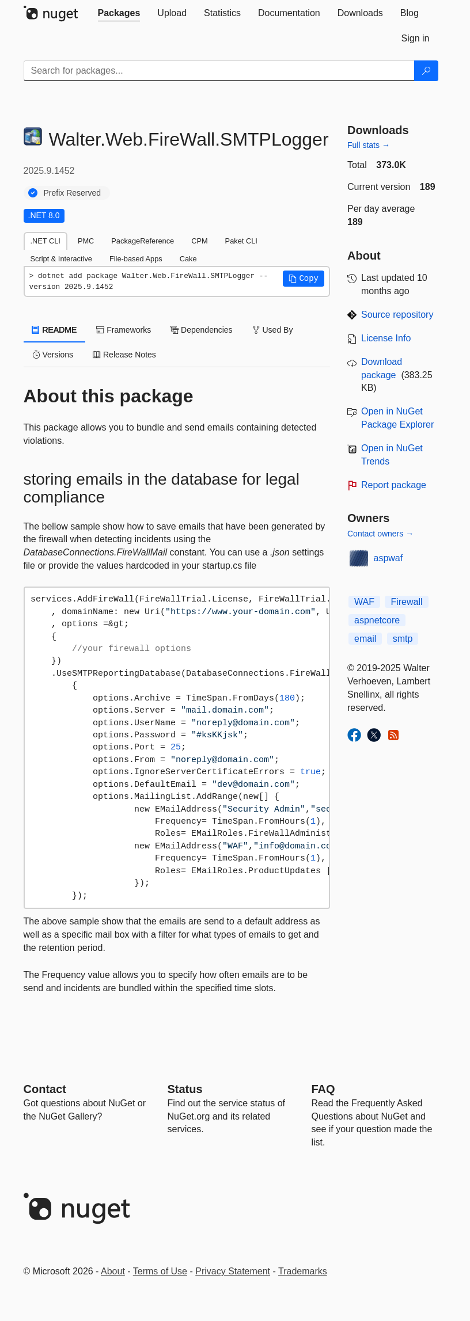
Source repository (397, 314)
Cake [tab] (188, 258)
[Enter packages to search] (219, 70)
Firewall (406, 602)
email (365, 639)
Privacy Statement (232, 1271)
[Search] (426, 70)
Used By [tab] (272, 330)
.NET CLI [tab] (45, 241)
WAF (364, 602)
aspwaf (388, 558)
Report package (393, 485)
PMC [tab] (86, 241)
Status (185, 1089)
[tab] (119, 13)
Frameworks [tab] (123, 330)
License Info (386, 338)
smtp (403, 639)
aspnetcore (377, 620)
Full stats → (368, 145)
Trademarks (302, 1271)
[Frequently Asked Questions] (323, 1089)
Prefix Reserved (72, 192)
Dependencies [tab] (201, 330)
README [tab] (54, 330)
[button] (303, 279)
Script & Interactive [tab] (61, 258)
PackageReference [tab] (142, 241)
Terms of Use (160, 1271)
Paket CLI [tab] (241, 241)
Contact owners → (380, 533)
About (113, 1271)
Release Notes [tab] (124, 354)
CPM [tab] (199, 241)
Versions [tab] (53, 354)
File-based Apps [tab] (135, 258)
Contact (45, 1089)
